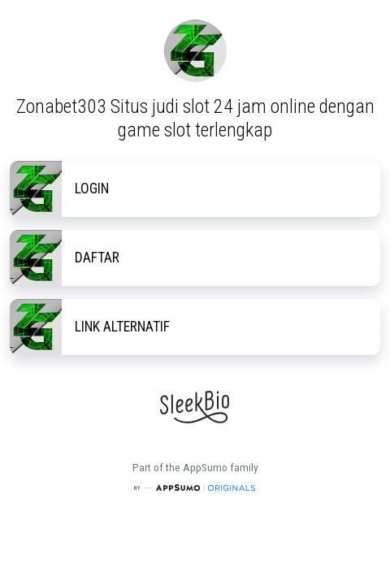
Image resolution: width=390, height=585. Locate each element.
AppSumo (206, 468)
